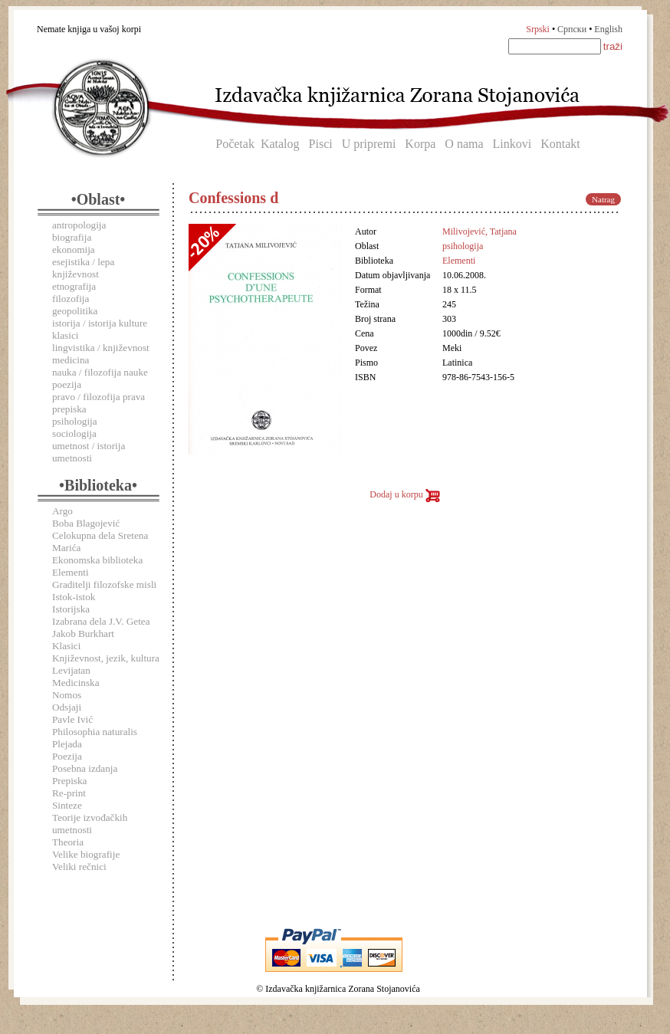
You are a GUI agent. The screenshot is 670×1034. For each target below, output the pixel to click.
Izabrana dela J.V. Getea (101, 621)
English (608, 29)
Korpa (420, 143)
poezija (66, 384)
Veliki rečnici (79, 866)
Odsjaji (66, 707)
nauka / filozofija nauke (100, 372)
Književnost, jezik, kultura (105, 658)
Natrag (603, 199)
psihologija (74, 421)
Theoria (68, 842)
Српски (571, 29)
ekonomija (73, 249)
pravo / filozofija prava (98, 396)
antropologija (79, 225)
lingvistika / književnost (100, 347)
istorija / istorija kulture (99, 323)
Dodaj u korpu (404, 494)
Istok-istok (73, 596)
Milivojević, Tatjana (479, 231)
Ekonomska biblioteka (97, 560)
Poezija (67, 756)
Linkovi (512, 143)
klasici (65, 335)
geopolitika (74, 311)
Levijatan (71, 670)
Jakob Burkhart (83, 633)
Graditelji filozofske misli (104, 584)
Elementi (70, 572)
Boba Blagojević (86, 523)
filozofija (70, 298)
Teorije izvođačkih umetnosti (89, 823)
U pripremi (369, 143)
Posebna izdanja (84, 768)
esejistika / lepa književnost (83, 268)
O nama (464, 143)
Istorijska (71, 609)
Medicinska (76, 682)
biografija (71, 237)
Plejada (67, 744)
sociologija (74, 433)
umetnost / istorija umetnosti (88, 452)
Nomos (66, 695)
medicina (70, 360)
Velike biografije (86, 854)
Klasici (66, 646)
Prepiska (69, 780)
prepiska (69, 409)
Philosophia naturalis (94, 731)
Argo (62, 511)
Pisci (321, 143)
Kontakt (560, 143)
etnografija (74, 286)
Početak (235, 143)
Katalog (280, 143)
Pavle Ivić (72, 719)
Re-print (69, 793)
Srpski (538, 29)
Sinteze (67, 805)
